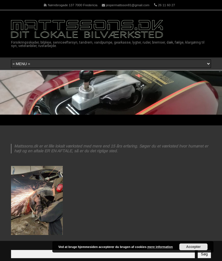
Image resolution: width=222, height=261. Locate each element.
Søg (204, 254)
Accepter (193, 247)
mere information (160, 247)
